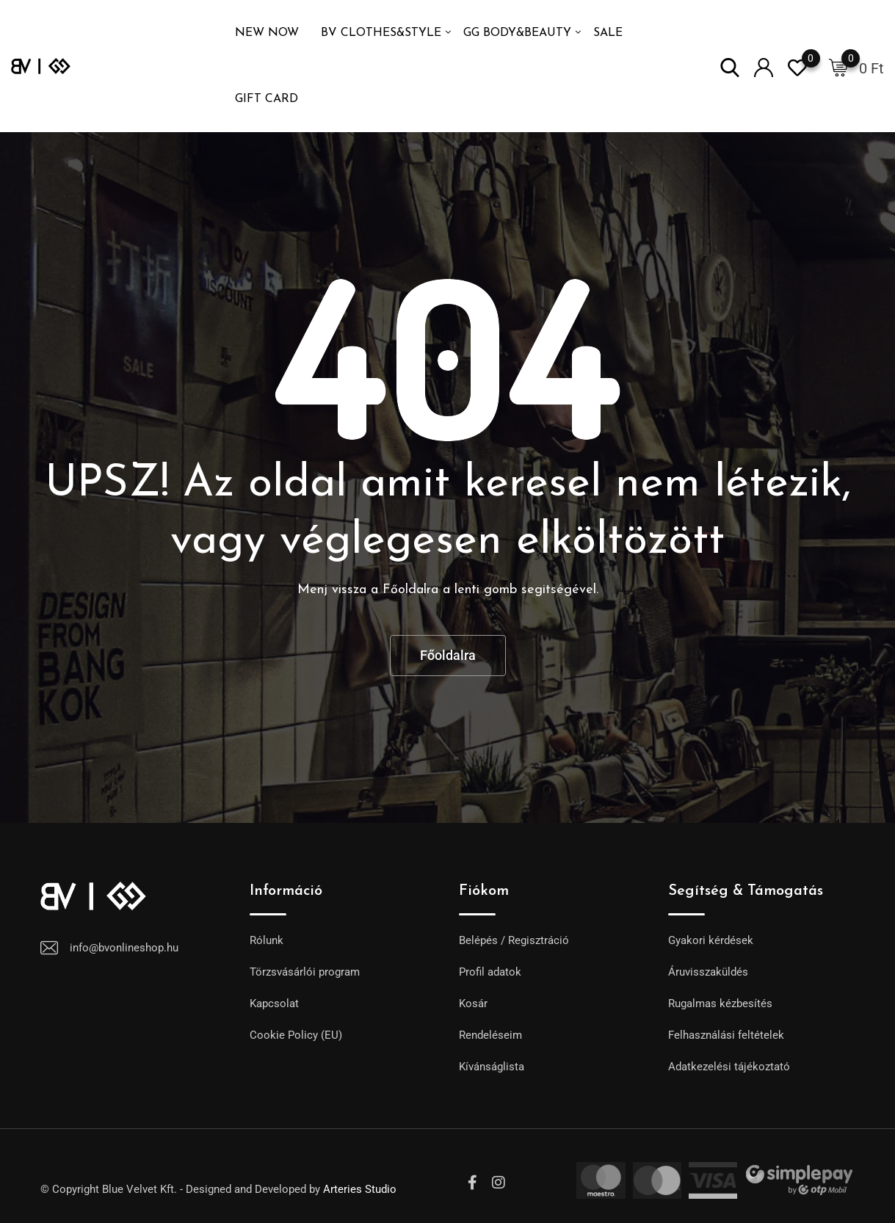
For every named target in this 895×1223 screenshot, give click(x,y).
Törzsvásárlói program (305, 972)
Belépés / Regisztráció (514, 940)
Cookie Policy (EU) (296, 1035)
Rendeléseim (490, 1035)
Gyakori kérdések (710, 940)
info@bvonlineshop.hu (124, 947)
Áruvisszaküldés (708, 972)
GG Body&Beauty (517, 33)
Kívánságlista (491, 1066)
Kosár (473, 1003)
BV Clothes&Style (381, 33)
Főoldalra (448, 655)
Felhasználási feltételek (726, 1035)
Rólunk (266, 940)
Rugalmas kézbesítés (720, 1003)
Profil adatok (490, 972)
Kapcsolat (274, 1003)
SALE (608, 33)
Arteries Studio (359, 1189)
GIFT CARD (266, 99)
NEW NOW (267, 33)
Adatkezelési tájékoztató (729, 1066)
